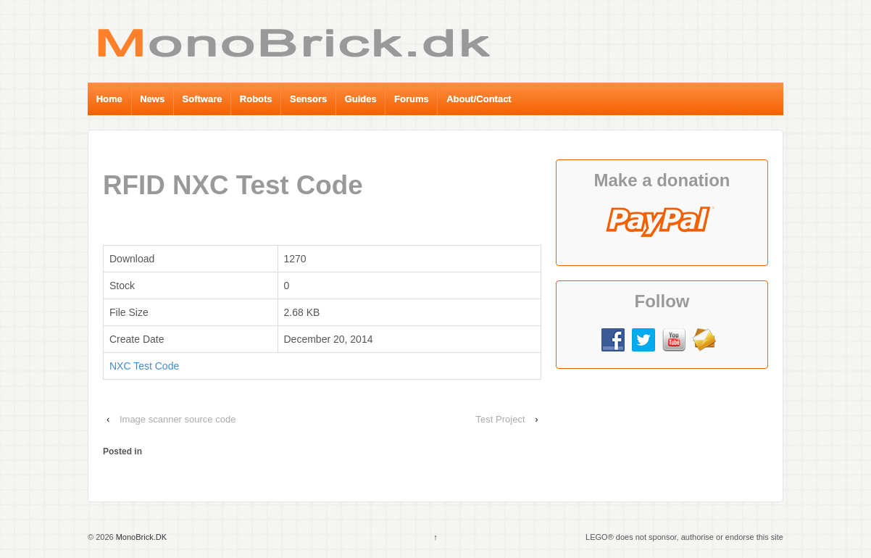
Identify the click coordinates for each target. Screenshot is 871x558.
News (152, 98)
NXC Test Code (144, 366)
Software (202, 98)
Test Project (500, 419)
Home (109, 98)
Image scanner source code (178, 419)
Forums (411, 98)
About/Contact (479, 98)
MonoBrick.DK (140, 537)
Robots (256, 98)
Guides (361, 98)
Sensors (308, 98)
